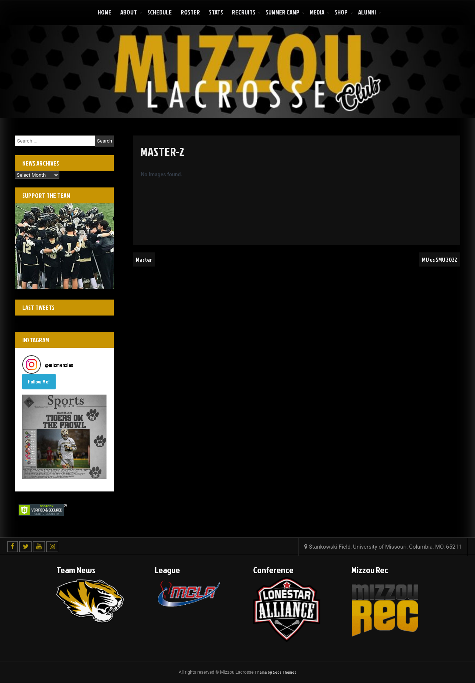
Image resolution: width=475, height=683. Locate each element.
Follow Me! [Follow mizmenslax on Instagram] (39, 381)
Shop (341, 12)
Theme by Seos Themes (275, 672)
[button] (64, 437)
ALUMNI (367, 12)
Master (144, 259)
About (128, 12)
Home (104, 12)
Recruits (243, 12)
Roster (190, 12)
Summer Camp (282, 12)
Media (317, 12)
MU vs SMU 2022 (438, 259)
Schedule (159, 12)
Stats (216, 12)
